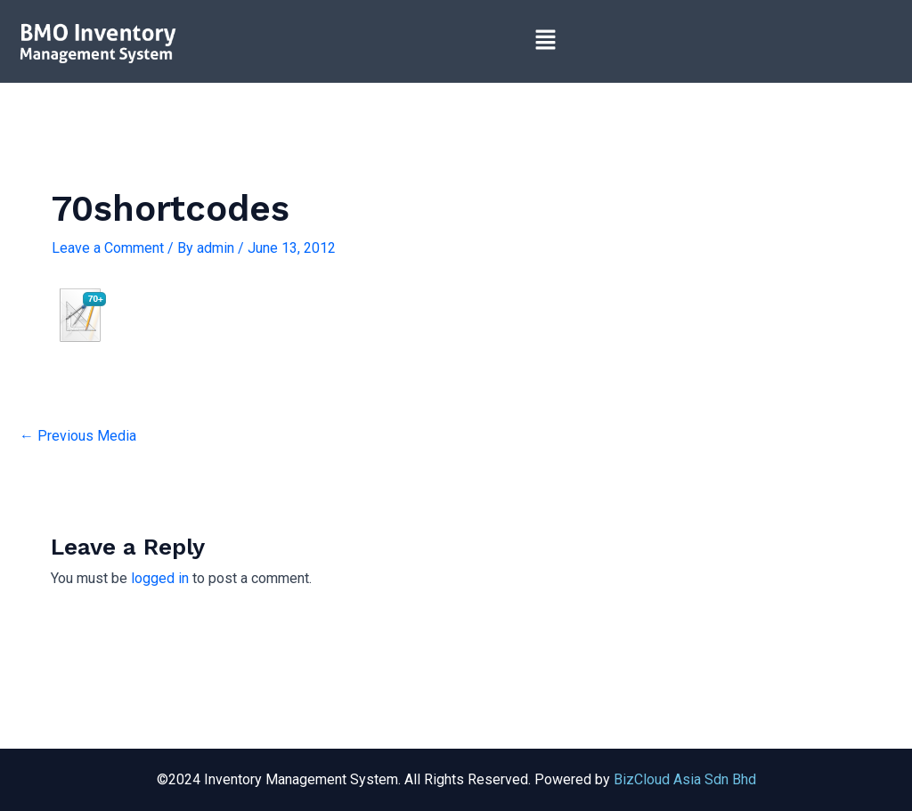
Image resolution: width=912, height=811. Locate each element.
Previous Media (78, 435)
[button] (545, 41)
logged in (160, 578)
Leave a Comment (108, 247)
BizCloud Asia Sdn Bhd (685, 779)
